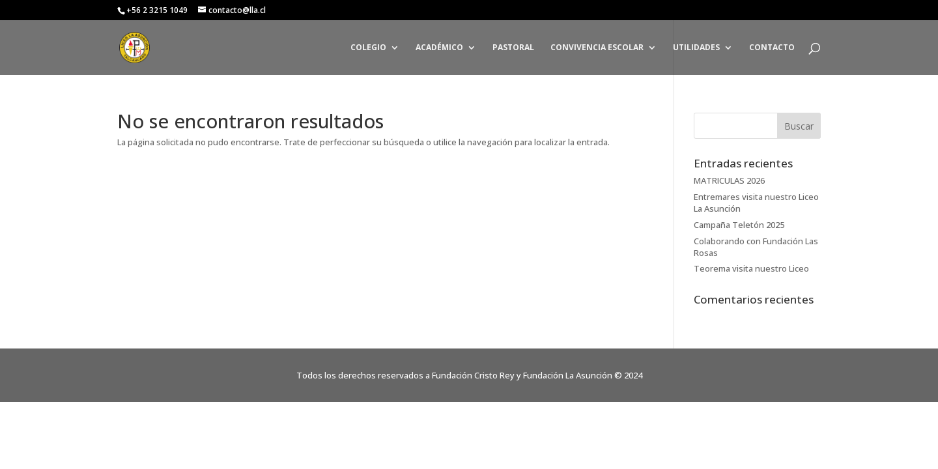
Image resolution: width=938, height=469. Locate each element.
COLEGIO (368, 48)
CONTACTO (772, 48)
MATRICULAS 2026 (729, 180)
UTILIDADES (696, 48)
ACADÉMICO (439, 48)
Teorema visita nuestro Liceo (751, 268)
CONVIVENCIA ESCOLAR (597, 48)
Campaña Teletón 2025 (739, 225)
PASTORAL (513, 48)
